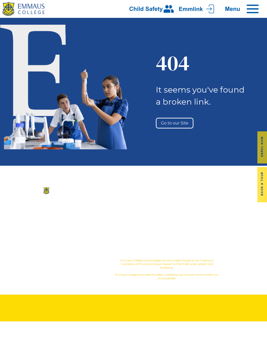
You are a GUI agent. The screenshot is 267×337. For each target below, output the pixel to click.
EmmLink (245, 228)
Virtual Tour (111, 221)
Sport (163, 214)
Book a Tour (262, 184)
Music (150, 214)
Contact (111, 228)
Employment (245, 221)
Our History (111, 207)
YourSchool (249, 261)
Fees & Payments (244, 214)
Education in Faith (156, 221)
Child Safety (155, 235)
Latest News (200, 221)
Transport (200, 214)
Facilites (111, 214)
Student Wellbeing (155, 228)
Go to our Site (174, 123)
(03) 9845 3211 (44, 208)
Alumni (200, 207)
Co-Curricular (155, 207)
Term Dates (200, 228)
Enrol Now (262, 146)
